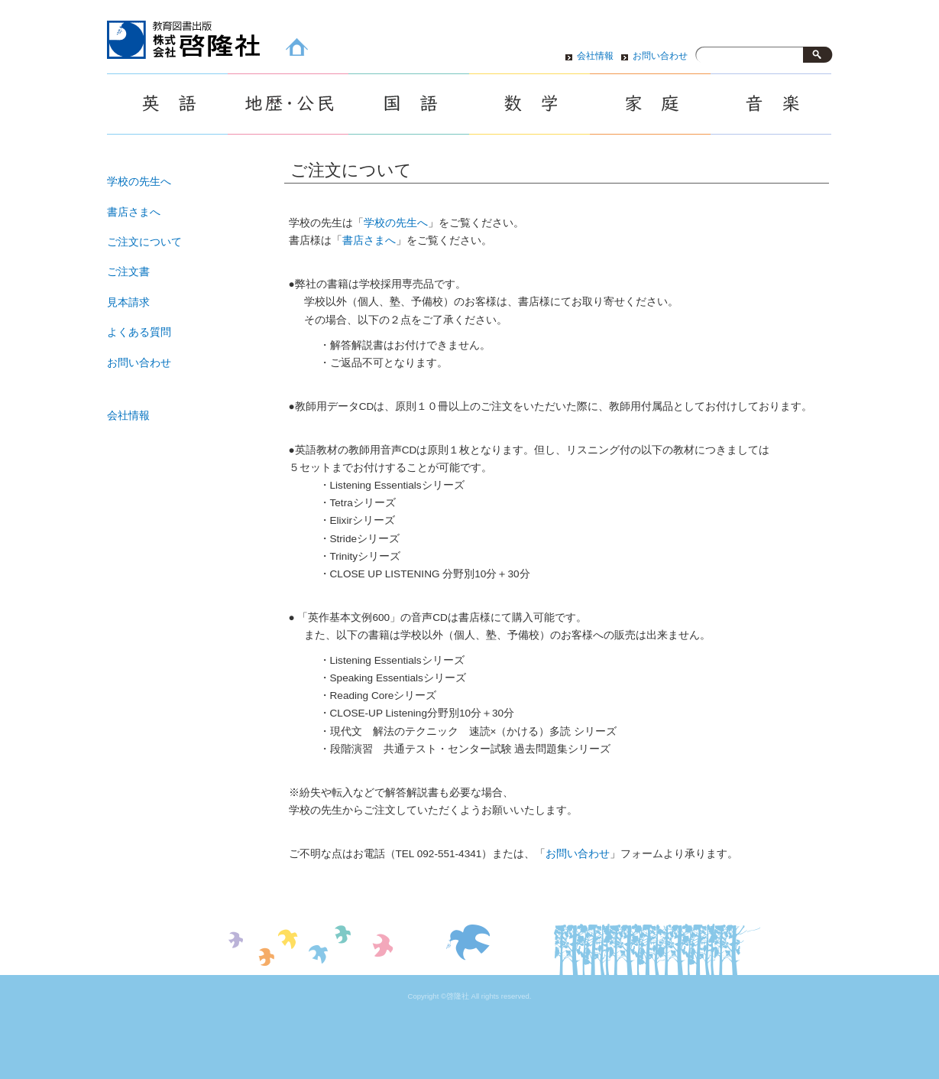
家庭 (650, 104)
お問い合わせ (660, 55)
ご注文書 (128, 272)
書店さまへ (369, 240)
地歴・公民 (288, 104)
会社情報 (595, 55)
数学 (529, 104)
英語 (167, 104)
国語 (408, 104)
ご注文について (144, 242)
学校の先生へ (396, 223)
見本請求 (128, 302)
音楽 (771, 104)
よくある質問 (139, 332)
